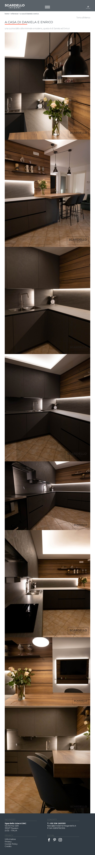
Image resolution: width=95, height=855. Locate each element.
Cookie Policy (11, 844)
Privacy (8, 841)
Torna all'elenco (83, 17)
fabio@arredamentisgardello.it (61, 826)
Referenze (14, 14)
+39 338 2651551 (58, 823)
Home (7, 14)
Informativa (10, 839)
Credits (8, 846)
